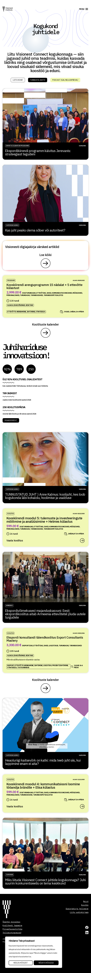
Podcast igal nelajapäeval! (65, 80)
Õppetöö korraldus (11, 922)
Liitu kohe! (18, 80)
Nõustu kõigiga (46, 963)
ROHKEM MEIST (11, 420)
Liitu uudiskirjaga (79, 912)
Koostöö (84, 905)
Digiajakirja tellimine (77, 909)
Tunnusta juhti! (37, 80)
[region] (33, 952)
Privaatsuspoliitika (12, 929)
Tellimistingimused (12, 933)
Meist (85, 901)
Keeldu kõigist (21, 963)
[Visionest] (8, 8)
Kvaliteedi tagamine (12, 925)
